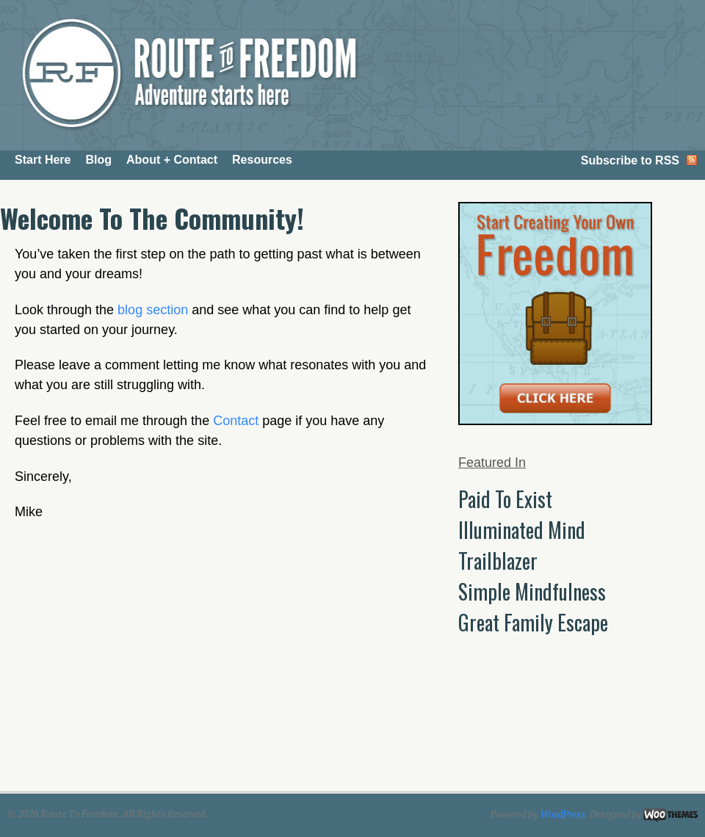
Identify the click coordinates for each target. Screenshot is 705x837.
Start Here (42, 159)
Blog (98, 159)
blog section (153, 309)
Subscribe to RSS (630, 160)
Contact (235, 420)
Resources (262, 159)
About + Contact (171, 159)
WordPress (562, 814)
